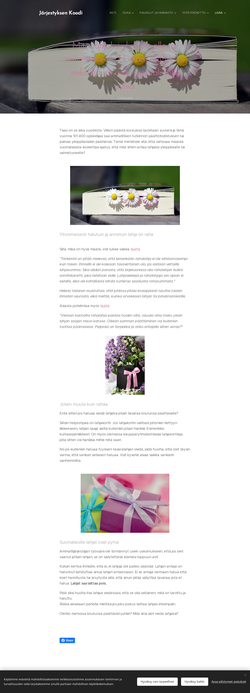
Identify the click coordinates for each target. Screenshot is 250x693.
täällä (105, 306)
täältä (135, 249)
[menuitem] (113, 13)
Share (67, 640)
